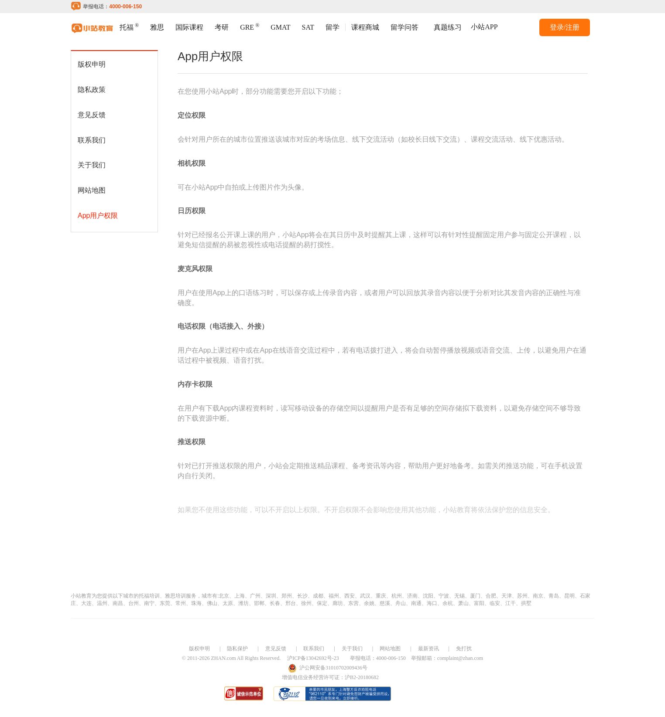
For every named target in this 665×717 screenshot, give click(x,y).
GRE (249, 26)
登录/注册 (564, 27)
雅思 (157, 27)
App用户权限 (98, 215)
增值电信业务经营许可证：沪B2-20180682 (330, 677)
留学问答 (404, 27)
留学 (332, 27)
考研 (222, 27)
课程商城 (365, 27)
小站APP (484, 27)
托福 (129, 26)
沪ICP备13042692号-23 (313, 658)
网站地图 (92, 190)
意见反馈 (92, 115)
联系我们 (92, 140)
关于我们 (92, 165)
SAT (308, 27)
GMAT (280, 27)
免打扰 (464, 649)
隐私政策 (92, 89)
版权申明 (92, 64)
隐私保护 (237, 649)
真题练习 (448, 27)
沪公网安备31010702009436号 (333, 668)
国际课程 (189, 27)
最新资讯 (428, 649)
